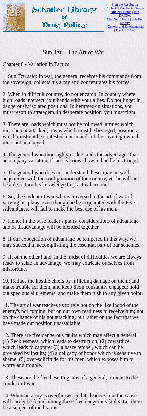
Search (139, 8)
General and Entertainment (126, 26)
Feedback (126, 8)
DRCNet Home (121, 12)
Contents (112, 8)
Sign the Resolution (125, 4)
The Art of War (125, 30)
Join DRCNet (129, 13)
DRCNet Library (118, 19)
